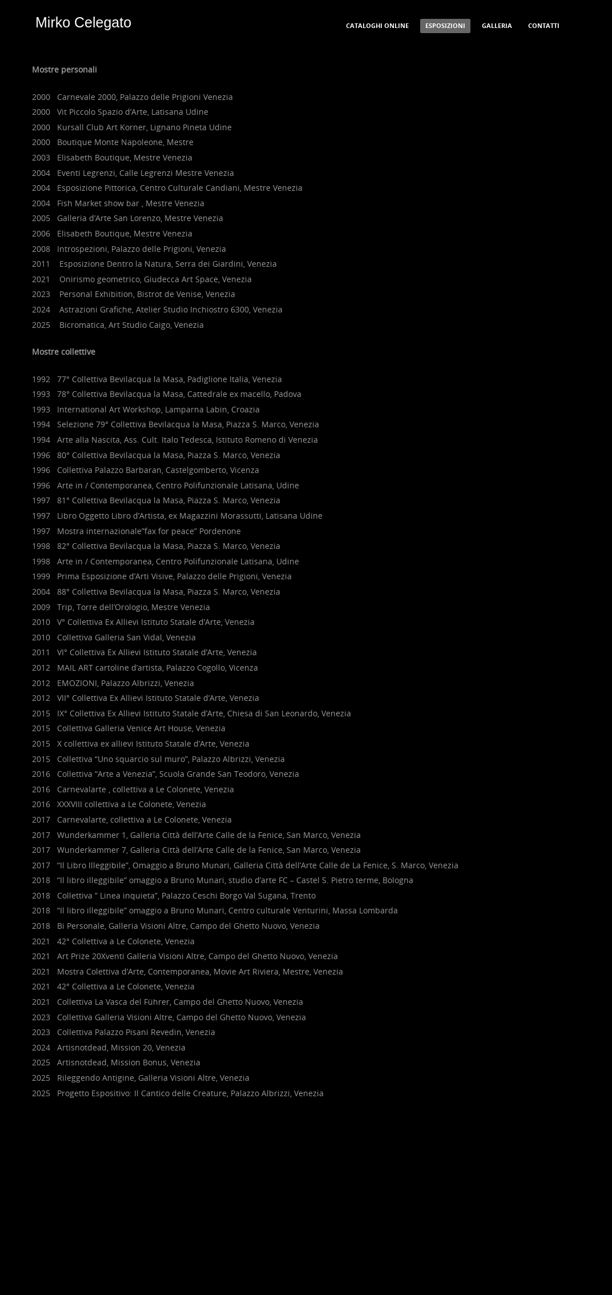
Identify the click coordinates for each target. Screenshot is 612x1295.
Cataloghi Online (377, 25)
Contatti (543, 25)
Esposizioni (445, 25)
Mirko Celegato (83, 22)
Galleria (497, 25)
